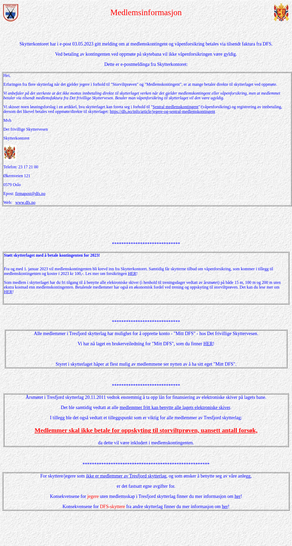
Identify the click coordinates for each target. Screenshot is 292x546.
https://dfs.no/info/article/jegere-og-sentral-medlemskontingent (162, 111)
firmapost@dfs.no (30, 193)
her (237, 496)
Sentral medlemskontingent (176, 107)
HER (132, 273)
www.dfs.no (25, 202)
